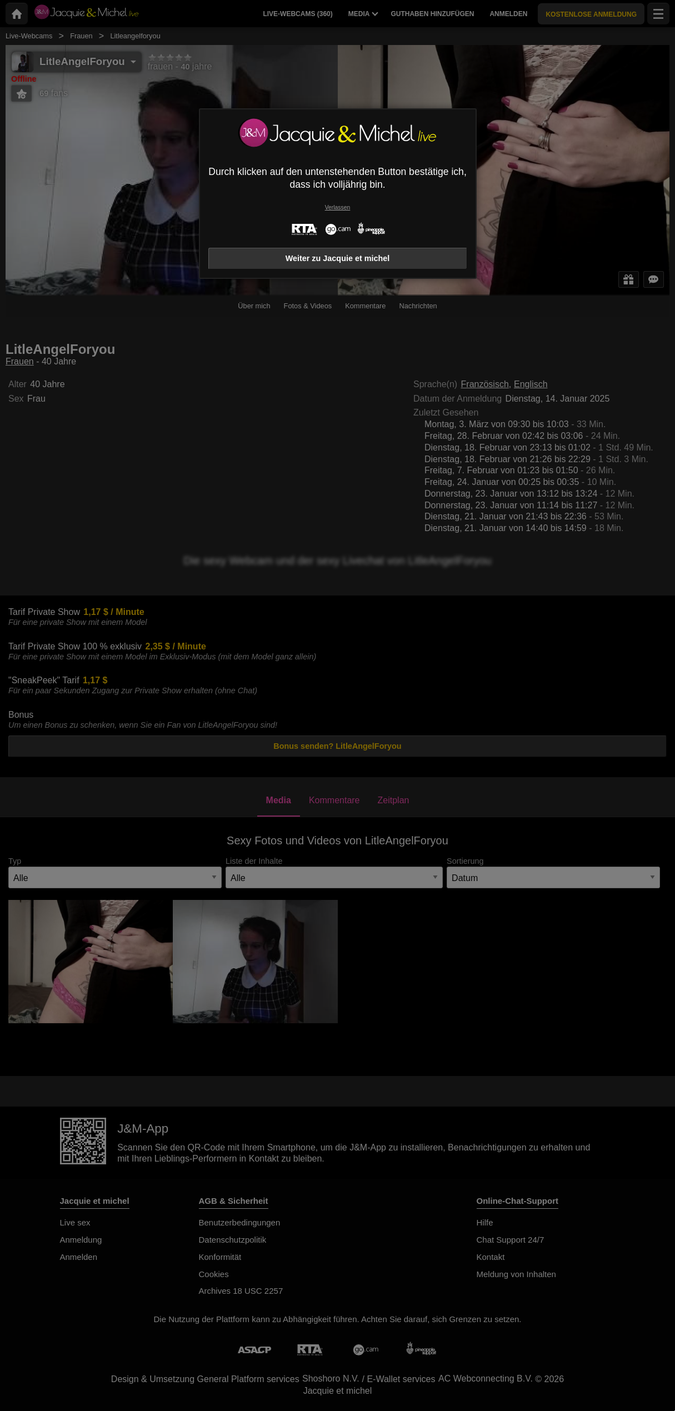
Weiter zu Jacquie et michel (338, 258)
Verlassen (338, 207)
